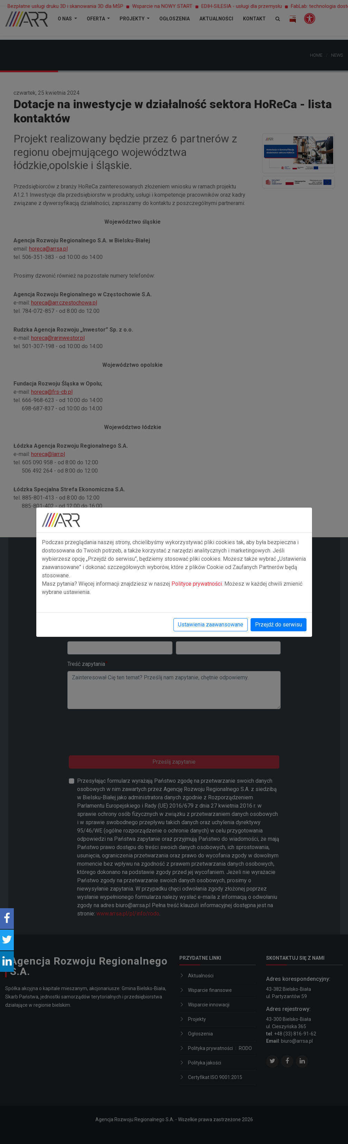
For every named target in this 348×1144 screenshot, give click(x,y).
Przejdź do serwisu (278, 624)
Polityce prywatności (196, 583)
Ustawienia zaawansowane (210, 624)
